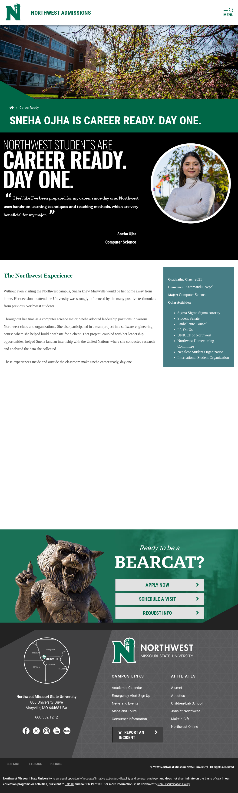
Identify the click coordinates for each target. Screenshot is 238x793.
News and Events (125, 703)
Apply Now (157, 585)
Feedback (35, 764)
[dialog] (224, 779)
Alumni (176, 687)
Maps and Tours (124, 710)
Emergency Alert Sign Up (131, 695)
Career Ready (29, 107)
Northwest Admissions (61, 12)
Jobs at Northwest (185, 710)
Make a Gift (180, 718)
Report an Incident (131, 734)
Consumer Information (129, 718)
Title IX (69, 784)
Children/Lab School (187, 703)
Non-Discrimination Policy (174, 784)
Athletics (178, 695)
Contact (13, 764)
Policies (56, 764)
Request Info (157, 613)
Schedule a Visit (157, 599)
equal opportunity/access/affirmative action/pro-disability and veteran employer (109, 778)
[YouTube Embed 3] (119, 454)
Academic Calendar (127, 687)
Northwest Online (184, 726)
